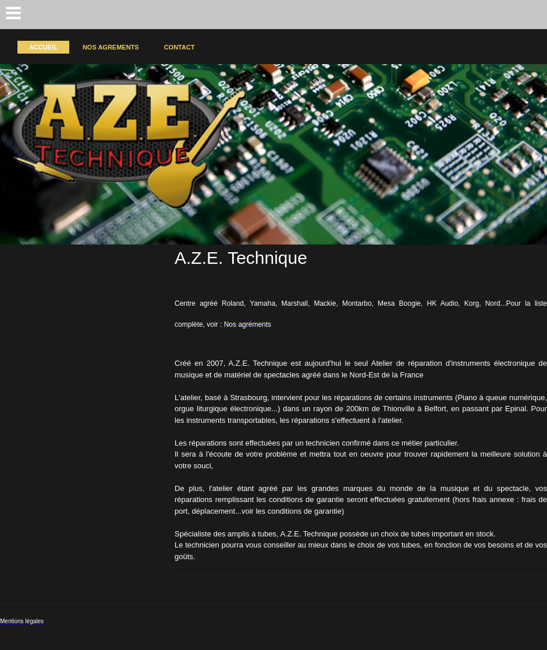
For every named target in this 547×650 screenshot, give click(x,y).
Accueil (43, 47)
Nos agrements (111, 47)
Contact (179, 47)
